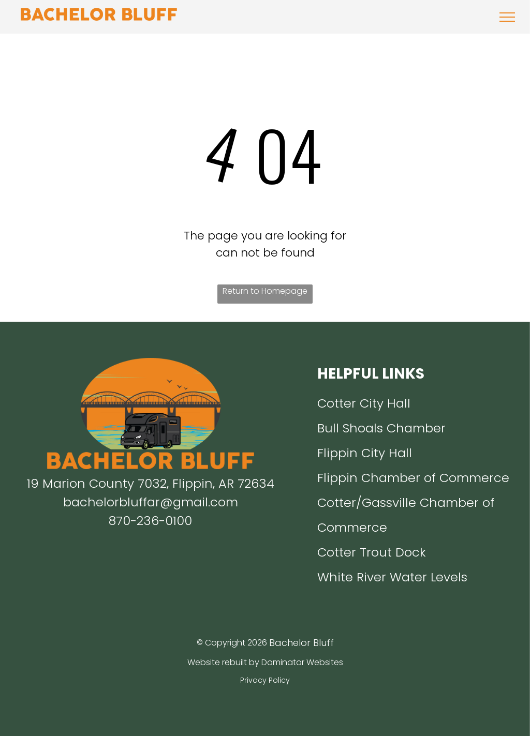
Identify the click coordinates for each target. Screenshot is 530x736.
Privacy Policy (265, 680)
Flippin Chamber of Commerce (413, 477)
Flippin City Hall (364, 452)
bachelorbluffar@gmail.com (150, 501)
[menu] (507, 17)
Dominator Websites (302, 662)
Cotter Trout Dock (371, 552)
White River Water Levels (392, 576)
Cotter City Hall (363, 403)
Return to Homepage (265, 291)
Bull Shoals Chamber (381, 428)
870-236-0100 (150, 520)
